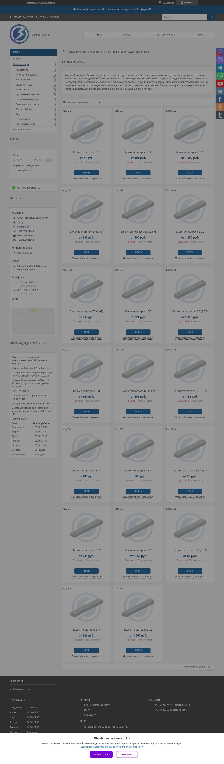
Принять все (101, 754)
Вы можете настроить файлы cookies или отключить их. (110, 746)
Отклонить (127, 754)
